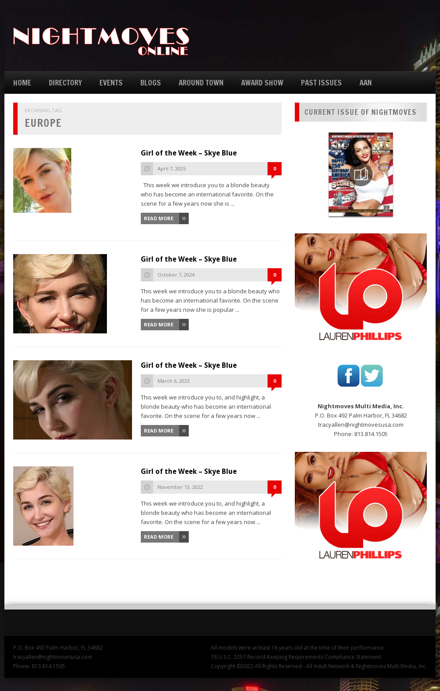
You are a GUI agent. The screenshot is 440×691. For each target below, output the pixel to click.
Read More (158, 218)
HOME (22, 82)
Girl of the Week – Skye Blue (189, 153)
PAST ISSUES (321, 82)
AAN (365, 82)
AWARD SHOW (262, 82)
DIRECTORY (65, 82)
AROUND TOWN (201, 82)
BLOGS (150, 82)
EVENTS (111, 82)
